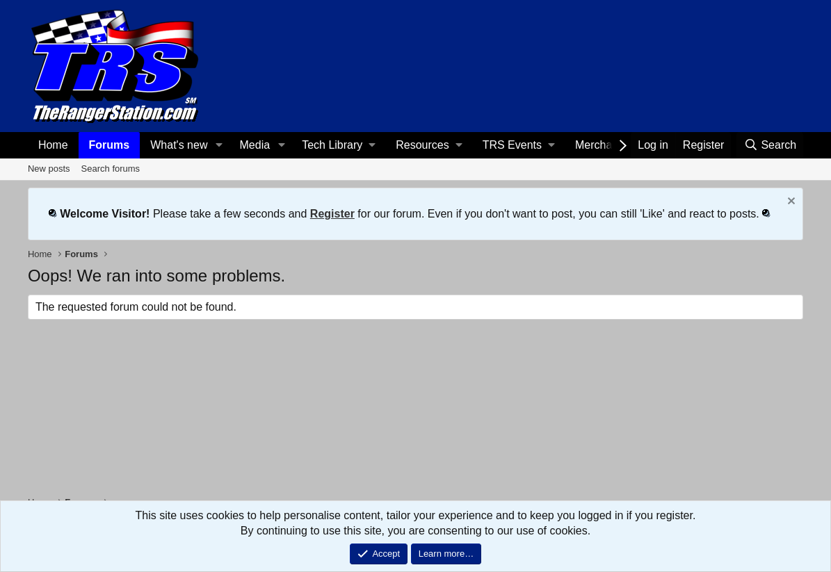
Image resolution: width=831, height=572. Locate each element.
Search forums (110, 168)
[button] (219, 145)
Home (53, 145)
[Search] (769, 145)
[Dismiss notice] (790, 202)
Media (255, 145)
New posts (49, 168)
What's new (178, 145)
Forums (109, 145)
